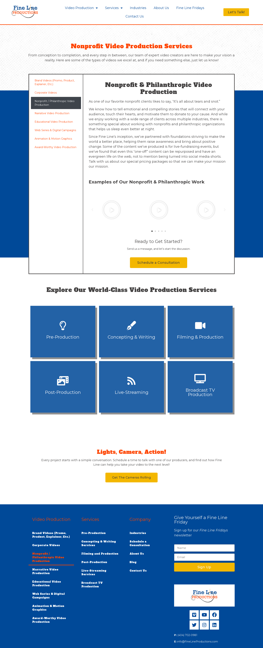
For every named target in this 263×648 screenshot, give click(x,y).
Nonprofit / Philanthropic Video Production (55, 102)
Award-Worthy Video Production (55, 147)
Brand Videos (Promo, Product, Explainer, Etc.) (55, 82)
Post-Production (94, 562)
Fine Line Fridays (190, 8)
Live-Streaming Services (93, 572)
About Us (161, 8)
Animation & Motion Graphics (53, 138)
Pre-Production (93, 533)
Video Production (81, 7)
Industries (138, 8)
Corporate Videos (46, 92)
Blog (133, 562)
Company (140, 519)
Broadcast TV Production (92, 584)
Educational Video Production (54, 121)
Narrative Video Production (52, 113)
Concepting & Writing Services (98, 543)
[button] (92, 210)
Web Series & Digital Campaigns (55, 130)
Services (114, 7)
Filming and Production (99, 554)
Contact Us (135, 16)
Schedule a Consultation (140, 543)
